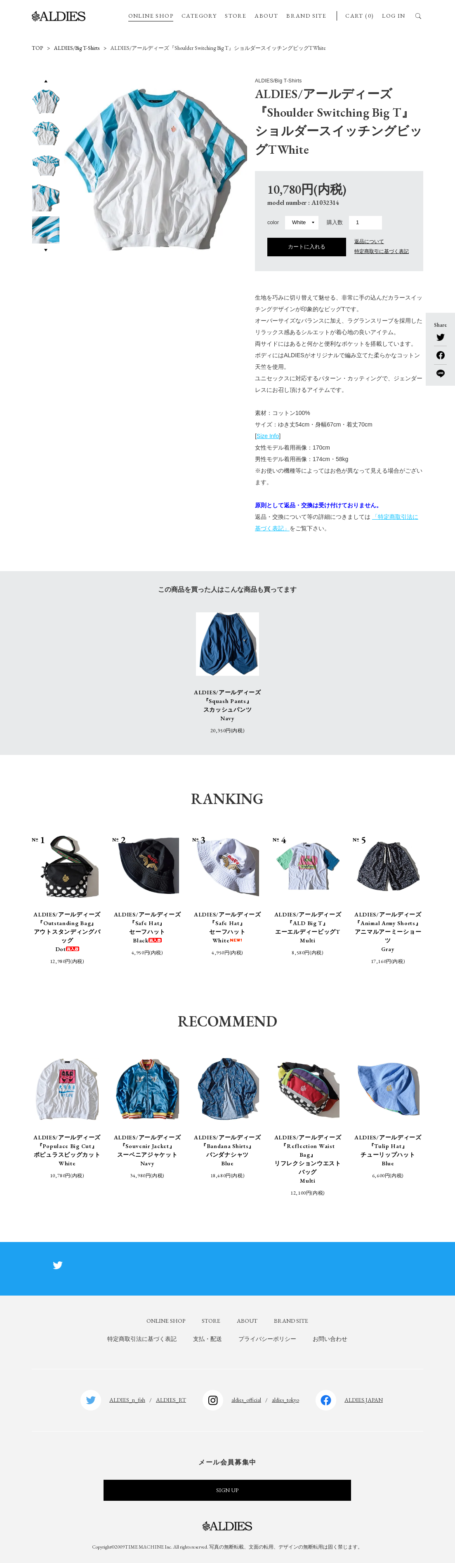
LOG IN (393, 15)
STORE (235, 15)
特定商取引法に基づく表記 (142, 1339)
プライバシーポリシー (267, 1339)
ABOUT (266, 15)
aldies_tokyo (285, 1400)
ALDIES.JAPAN (363, 1400)
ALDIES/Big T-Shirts (76, 48)
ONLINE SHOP (150, 15)
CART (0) (359, 15)
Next (46, 249)
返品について (369, 241)
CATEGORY (199, 15)
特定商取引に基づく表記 (381, 251)
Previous (46, 80)
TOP (37, 48)
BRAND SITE (306, 15)
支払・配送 (207, 1339)
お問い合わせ (330, 1339)
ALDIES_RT (171, 1400)
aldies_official (246, 1400)
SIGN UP (227, 1490)
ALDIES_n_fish (127, 1400)
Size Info (268, 436)
